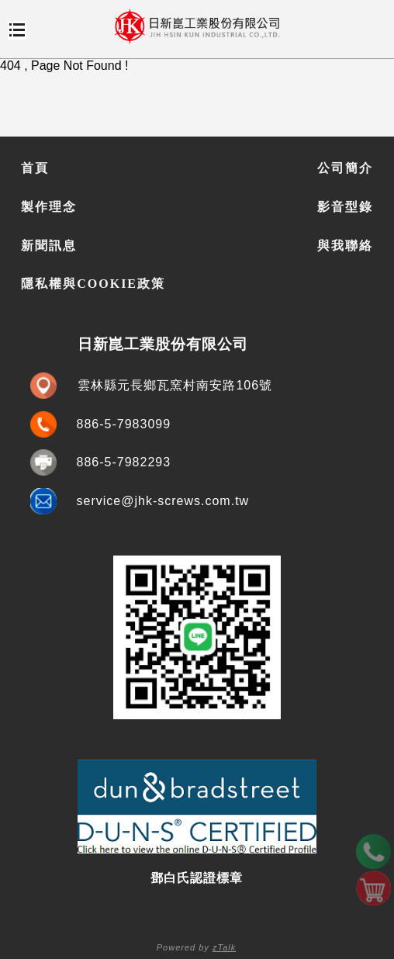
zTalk (224, 947)
